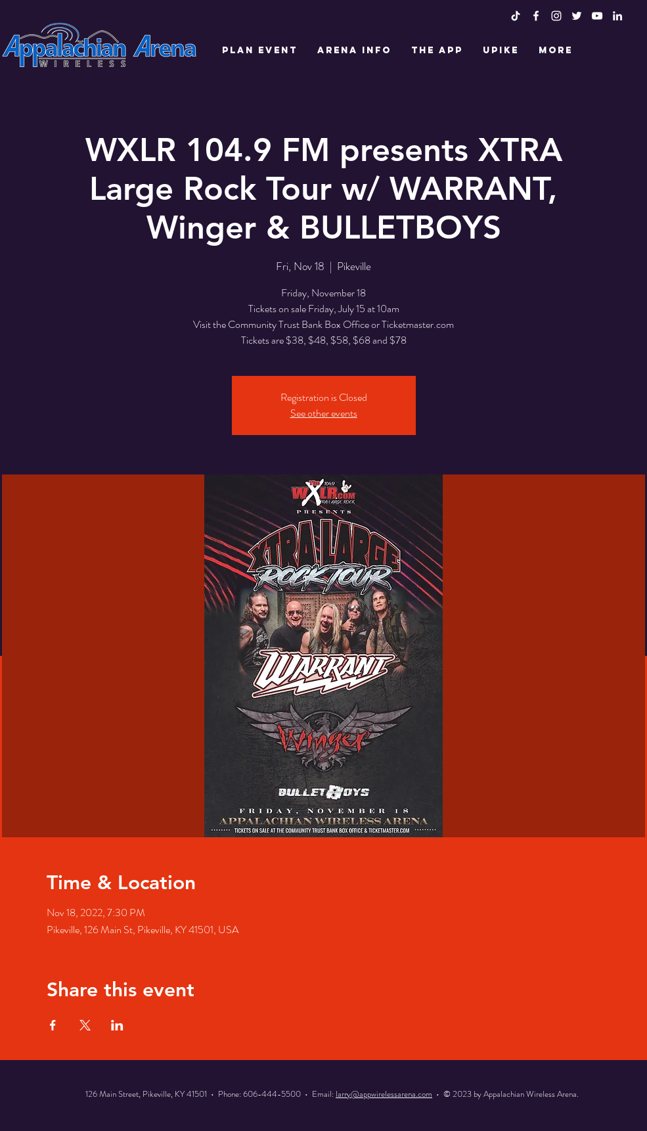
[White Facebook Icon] (536, 15)
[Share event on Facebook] (53, 1025)
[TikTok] (515, 15)
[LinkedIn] (617, 15)
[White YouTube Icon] (597, 15)
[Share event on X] (85, 1025)
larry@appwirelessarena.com (384, 1094)
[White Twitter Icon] (576, 15)
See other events (323, 413)
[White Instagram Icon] (556, 15)
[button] (259, 50)
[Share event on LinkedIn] (117, 1025)
